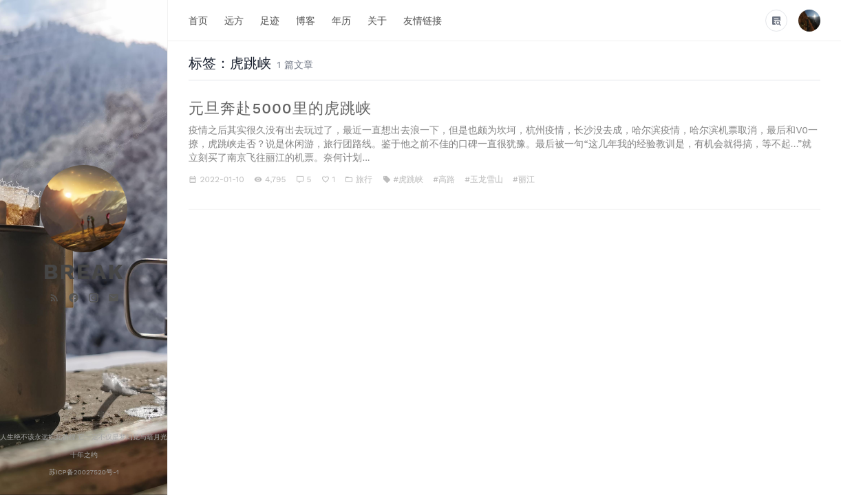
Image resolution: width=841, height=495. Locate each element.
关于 (377, 19)
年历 (341, 19)
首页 (198, 19)
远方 (234, 19)
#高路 (444, 179)
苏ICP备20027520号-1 (84, 472)
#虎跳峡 (409, 179)
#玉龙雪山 (484, 179)
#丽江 (524, 179)
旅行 (364, 179)
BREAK (84, 271)
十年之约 (84, 455)
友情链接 (422, 19)
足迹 (269, 19)
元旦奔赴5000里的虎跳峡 (280, 108)
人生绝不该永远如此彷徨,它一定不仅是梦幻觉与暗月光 (83, 437)
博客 (305, 19)
